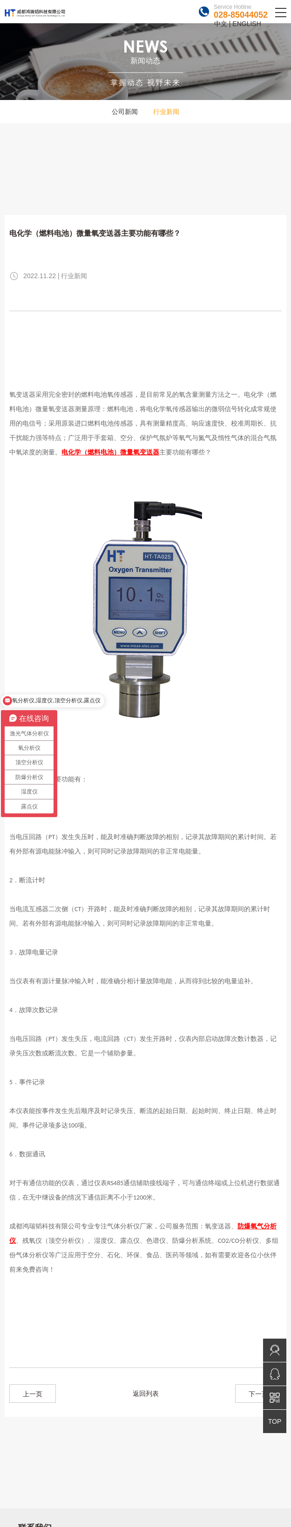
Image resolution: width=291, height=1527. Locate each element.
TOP (275, 1421)
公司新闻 (125, 111)
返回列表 (146, 1393)
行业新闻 (166, 111)
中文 (220, 23)
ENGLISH (246, 23)
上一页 (32, 1394)
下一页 (258, 1394)
